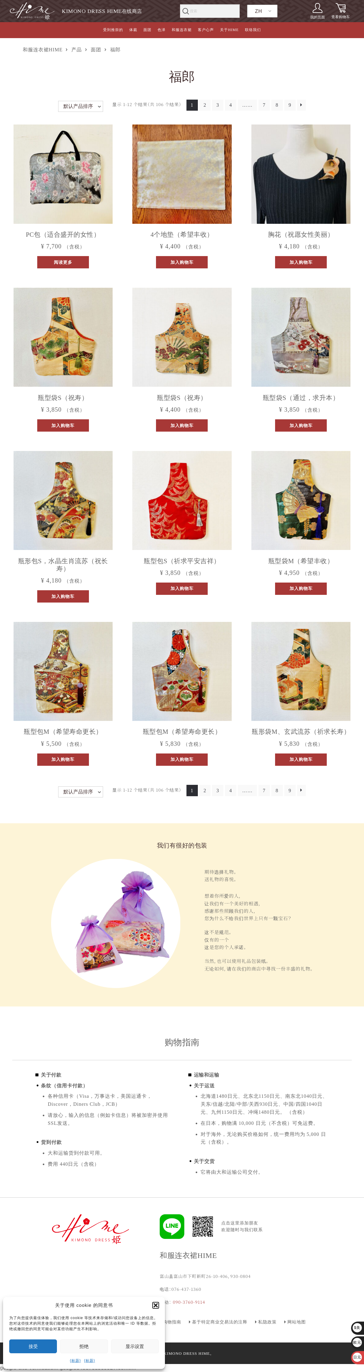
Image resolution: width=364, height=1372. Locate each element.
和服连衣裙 (182, 30)
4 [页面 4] (230, 105)
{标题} (75, 1360)
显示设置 (135, 1346)
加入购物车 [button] (182, 262)
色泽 (162, 30)
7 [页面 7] (264, 105)
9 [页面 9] (290, 105)
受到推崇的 (113, 30)
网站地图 (296, 1322)
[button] (156, 1305)
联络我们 (253, 30)
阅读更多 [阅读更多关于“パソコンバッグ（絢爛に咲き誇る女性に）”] (63, 262)
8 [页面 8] (277, 105)
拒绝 (84, 1346)
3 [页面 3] (217, 105)
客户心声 (206, 30)
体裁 (133, 30)
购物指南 (172, 1322)
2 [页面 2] (204, 105)
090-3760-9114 (189, 1302)
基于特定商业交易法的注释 (219, 1322)
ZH (258, 11)
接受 (33, 1346)
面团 (147, 30)
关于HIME (229, 30)
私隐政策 (267, 1322)
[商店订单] (80, 106)
